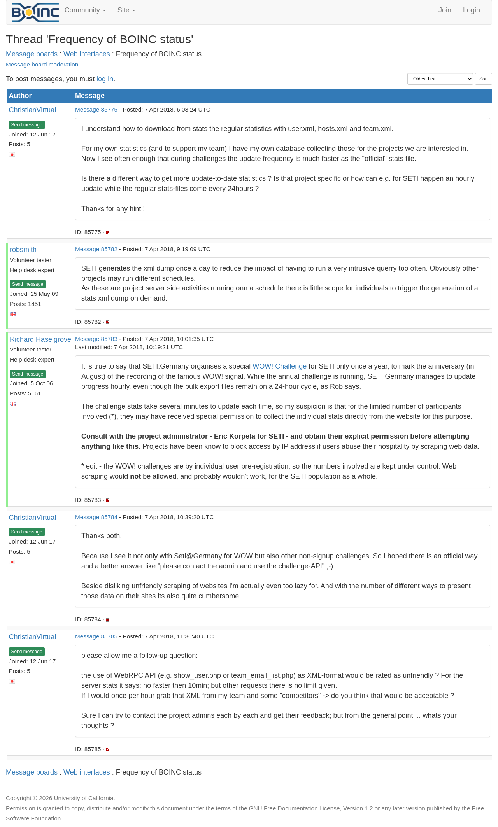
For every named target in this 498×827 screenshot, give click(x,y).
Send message (26, 125)
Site (126, 10)
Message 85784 (96, 517)
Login (471, 10)
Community (85, 10)
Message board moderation (42, 64)
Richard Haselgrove (40, 339)
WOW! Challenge (280, 366)
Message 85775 (96, 109)
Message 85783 (96, 339)
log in (104, 79)
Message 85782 (96, 249)
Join (444, 10)
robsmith (23, 250)
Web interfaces (86, 54)
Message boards (32, 54)
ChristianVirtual (32, 110)
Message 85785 (96, 636)
